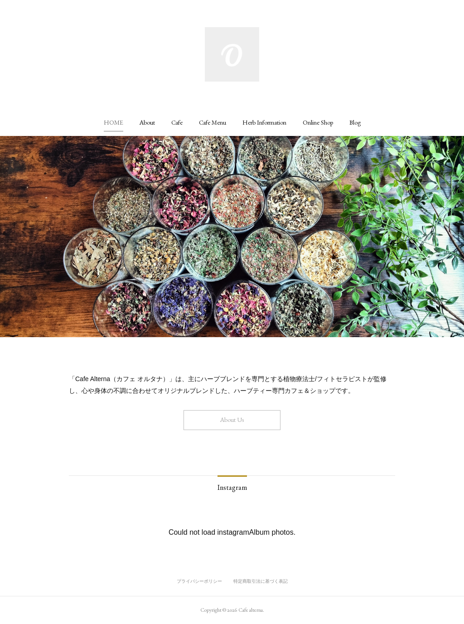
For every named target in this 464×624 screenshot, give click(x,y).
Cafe (177, 122)
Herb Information (264, 122)
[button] (113, 122)
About (147, 122)
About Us (232, 420)
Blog (355, 122)
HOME (113, 122)
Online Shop (318, 122)
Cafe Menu (212, 122)
